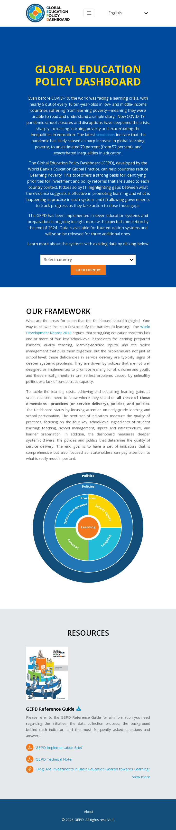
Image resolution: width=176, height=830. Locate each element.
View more (141, 776)
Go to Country (88, 270)
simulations (105, 134)
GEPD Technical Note (54, 759)
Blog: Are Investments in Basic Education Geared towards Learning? (93, 768)
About (88, 811)
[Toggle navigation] (89, 13)
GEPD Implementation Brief (59, 747)
